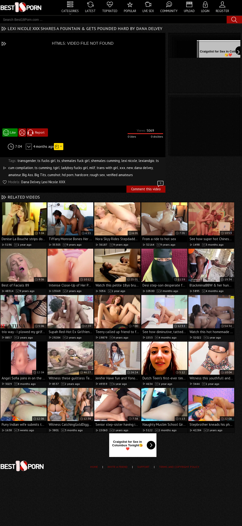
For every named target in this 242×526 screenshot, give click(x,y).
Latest (90, 11)
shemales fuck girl (75, 160)
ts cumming (43, 167)
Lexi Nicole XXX (53, 182)
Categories (70, 11)
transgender (26, 160)
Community (168, 11)
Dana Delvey (30, 182)
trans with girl (107, 167)
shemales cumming (105, 160)
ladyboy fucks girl (74, 167)
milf (92, 167)
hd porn (67, 175)
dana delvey (143, 167)
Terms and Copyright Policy (179, 467)
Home (94, 467)
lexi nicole (129, 160)
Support (143, 467)
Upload (189, 11)
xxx (122, 167)
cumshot (54, 175)
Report (39, 132)
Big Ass (27, 175)
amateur (14, 175)
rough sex (97, 175)
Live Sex (148, 11)
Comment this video (147, 188)
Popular (130, 11)
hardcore (81, 175)
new (130, 167)
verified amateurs (119, 175)
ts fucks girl (46, 160)
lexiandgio (146, 160)
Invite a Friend (118, 467)
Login (205, 11)
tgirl (56, 167)
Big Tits (40, 175)
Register (222, 11)
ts (58, 160)
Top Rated (109, 11)
